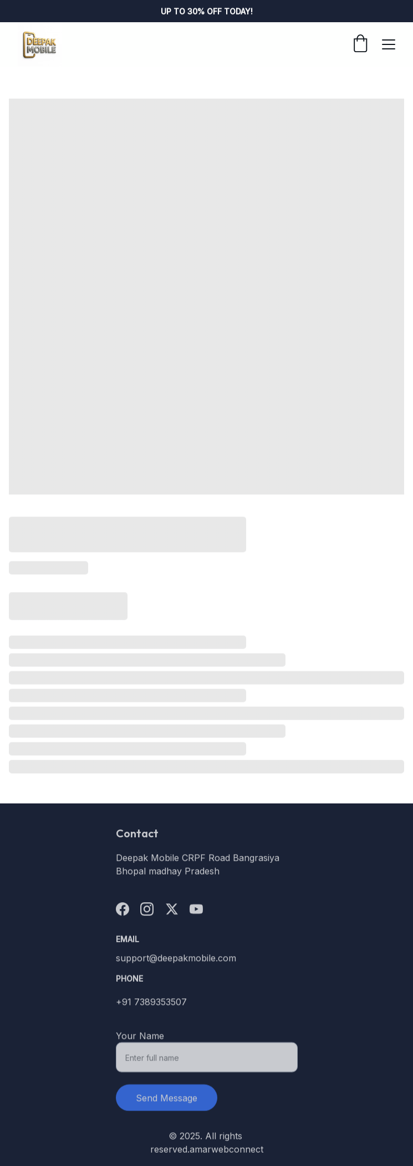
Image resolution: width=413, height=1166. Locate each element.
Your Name (140, 1041)
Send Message (166, 1103)
